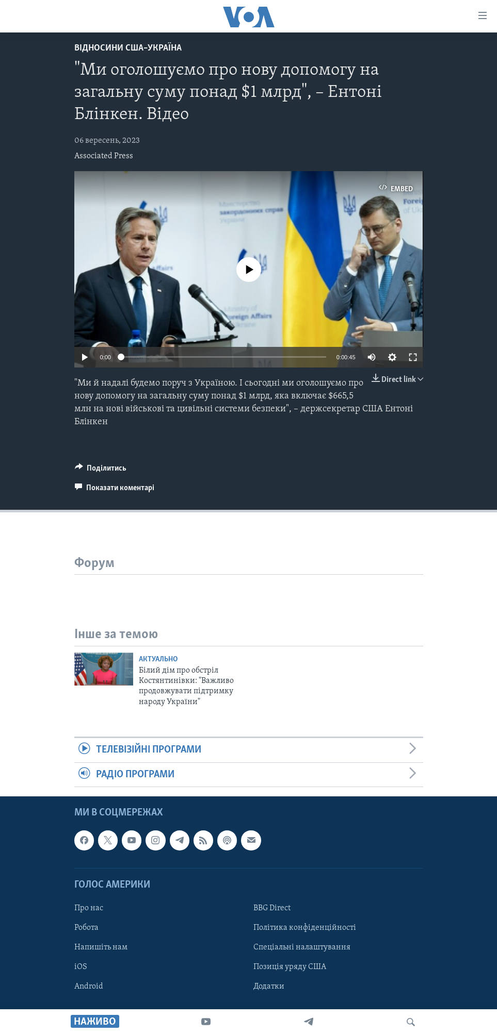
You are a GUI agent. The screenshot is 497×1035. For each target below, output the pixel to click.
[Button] (101, 470)
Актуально (158, 659)
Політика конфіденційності (304, 928)
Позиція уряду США (289, 967)
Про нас (88, 908)
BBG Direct (272, 908)
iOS (80, 967)
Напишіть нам (100, 947)
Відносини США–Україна (128, 48)
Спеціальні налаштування (301, 947)
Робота (86, 928)
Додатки (268, 986)
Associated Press (103, 156)
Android (88, 986)
